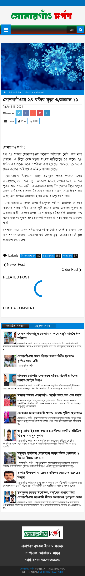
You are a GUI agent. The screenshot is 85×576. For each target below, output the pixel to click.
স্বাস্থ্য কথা (70, 256)
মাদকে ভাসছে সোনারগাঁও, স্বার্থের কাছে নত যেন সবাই (49, 395)
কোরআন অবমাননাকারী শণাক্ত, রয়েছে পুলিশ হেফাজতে (50, 413)
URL (34, 121)
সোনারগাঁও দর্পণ (27, 569)
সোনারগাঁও (52, 256)
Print (22, 121)
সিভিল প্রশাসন (31, 256)
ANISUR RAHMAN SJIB (50, 572)
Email (9, 121)
